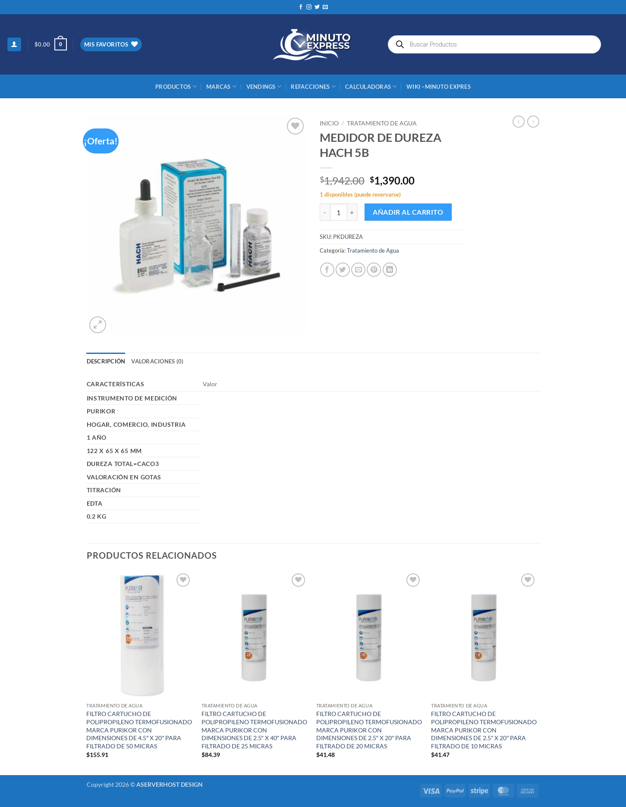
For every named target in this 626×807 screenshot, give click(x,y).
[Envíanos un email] (325, 7)
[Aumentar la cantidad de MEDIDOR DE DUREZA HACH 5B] (352, 212)
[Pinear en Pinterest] (374, 270)
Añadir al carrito (408, 212)
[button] (14, 45)
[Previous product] (533, 122)
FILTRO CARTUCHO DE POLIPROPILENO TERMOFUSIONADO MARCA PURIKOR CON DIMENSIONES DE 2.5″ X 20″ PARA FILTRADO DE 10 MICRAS (484, 730)
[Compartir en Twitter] (343, 270)
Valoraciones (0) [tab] (157, 361)
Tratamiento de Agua (382, 123)
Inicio (329, 123)
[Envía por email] (358, 270)
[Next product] (519, 122)
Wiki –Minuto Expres (438, 86)
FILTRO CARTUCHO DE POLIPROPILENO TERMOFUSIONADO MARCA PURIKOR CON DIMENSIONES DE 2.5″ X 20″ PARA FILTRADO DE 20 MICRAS (369, 730)
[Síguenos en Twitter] (317, 7)
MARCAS (221, 86)
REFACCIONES (313, 86)
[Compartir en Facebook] (327, 270)
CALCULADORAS (371, 86)
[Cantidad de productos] (338, 212)
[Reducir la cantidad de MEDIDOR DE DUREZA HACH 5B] (325, 212)
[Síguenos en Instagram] (308, 7)
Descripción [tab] (106, 361)
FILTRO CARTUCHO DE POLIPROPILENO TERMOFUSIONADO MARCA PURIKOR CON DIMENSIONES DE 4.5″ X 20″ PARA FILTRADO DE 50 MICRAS (139, 730)
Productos (176, 86)
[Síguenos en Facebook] (300, 7)
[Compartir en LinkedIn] (390, 270)
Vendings (264, 86)
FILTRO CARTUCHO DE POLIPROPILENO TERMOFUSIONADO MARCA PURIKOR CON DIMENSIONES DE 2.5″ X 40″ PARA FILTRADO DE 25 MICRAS (254, 730)
